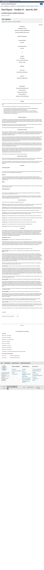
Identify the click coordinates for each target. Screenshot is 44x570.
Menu (41, 3)
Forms (2, 363)
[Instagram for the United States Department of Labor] (12, 387)
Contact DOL (24, 372)
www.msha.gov (3, 379)
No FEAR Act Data (14, 373)
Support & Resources (15, 363)
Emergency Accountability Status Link (26, 374)
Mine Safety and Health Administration (8, 3)
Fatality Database (7, 363)
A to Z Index (24, 369)
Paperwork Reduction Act (36, 370)
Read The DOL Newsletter (26, 379)
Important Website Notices (30, 387)
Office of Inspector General (26, 377)
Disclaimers (34, 377)
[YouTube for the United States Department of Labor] (14, 387)
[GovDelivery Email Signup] (8, 389)
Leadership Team (25, 376)
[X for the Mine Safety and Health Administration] (10, 387)
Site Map (24, 387)
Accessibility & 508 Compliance (37, 375)
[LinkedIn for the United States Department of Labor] (16, 387)
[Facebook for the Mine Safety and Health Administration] (8, 387)
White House (14, 369)
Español (33, 380)
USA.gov (13, 372)
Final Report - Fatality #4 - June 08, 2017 (10, 21)
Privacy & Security (35, 373)
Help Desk (34, 372)
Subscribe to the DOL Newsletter (26, 381)
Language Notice (35, 378)
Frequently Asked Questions (25, 363)
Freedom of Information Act (36, 369)
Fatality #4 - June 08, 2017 (5, 15)
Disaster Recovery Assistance (16, 370)
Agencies (23, 370)
